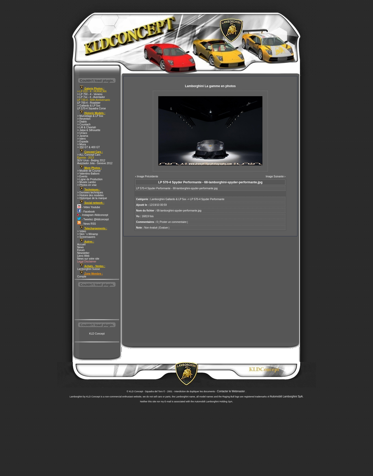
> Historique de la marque (92, 198)
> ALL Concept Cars (88, 154)
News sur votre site (88, 258)
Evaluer (163, 227)
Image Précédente (147, 176)
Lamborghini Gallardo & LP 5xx (168, 199)
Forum (81, 250)
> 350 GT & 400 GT (88, 147)
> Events (82, 176)
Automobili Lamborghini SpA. (286, 396)
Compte (81, 276)
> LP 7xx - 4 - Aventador (91, 97)
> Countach (83, 124)
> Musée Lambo (86, 182)
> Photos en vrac (87, 185)
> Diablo (82, 121)
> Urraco (82, 133)
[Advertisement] (96, 303)
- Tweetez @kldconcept (93, 219)
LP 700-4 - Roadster (89, 102)
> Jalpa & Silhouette (88, 130)
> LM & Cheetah (86, 127)
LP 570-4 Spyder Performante (207, 199)
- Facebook (86, 211)
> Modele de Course (89, 170)
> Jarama (82, 135)
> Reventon (83, 118)
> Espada (82, 141)
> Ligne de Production (90, 179)
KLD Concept (96, 333)
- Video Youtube (88, 207)
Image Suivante (275, 176)
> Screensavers (86, 237)
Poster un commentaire (173, 222)
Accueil (81, 244)
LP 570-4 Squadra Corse (91, 108)
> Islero (81, 138)
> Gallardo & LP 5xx (88, 105)
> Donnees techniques (90, 192)
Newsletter (83, 253)
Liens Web (83, 255)
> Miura (81, 144)
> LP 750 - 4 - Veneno (89, 94)
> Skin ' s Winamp (87, 234)
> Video (81, 231)
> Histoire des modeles (90, 195)
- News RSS (86, 223)
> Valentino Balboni (88, 173)
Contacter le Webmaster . (231, 391)
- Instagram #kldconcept (92, 215)
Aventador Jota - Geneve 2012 (94, 163)
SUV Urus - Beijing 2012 (91, 160)
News (80, 247)
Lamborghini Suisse (88, 269)
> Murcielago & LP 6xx (90, 116)
